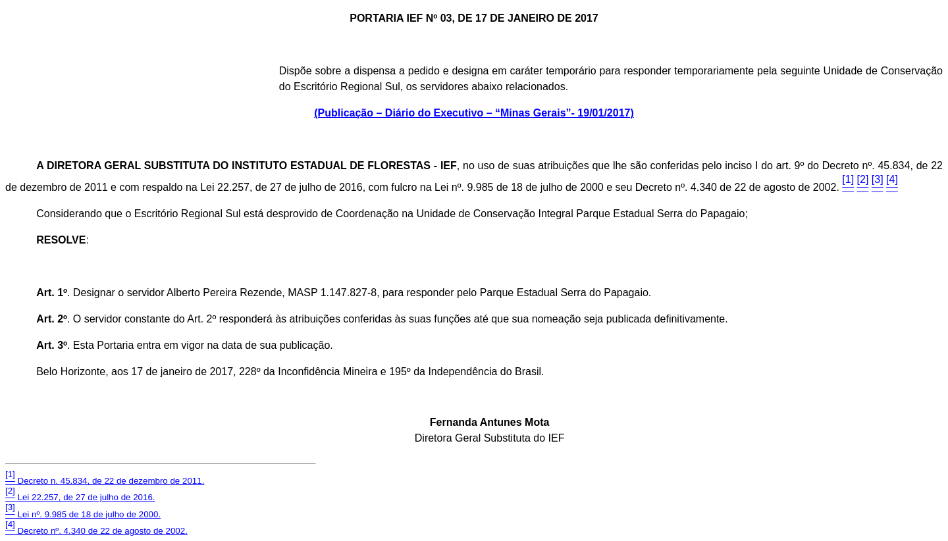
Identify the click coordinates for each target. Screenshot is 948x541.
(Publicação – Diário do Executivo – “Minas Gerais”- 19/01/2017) (474, 112)
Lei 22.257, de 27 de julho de (80, 497)
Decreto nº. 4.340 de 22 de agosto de (96, 531)
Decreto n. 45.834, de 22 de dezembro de (104, 481)
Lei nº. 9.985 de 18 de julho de (83, 514)
